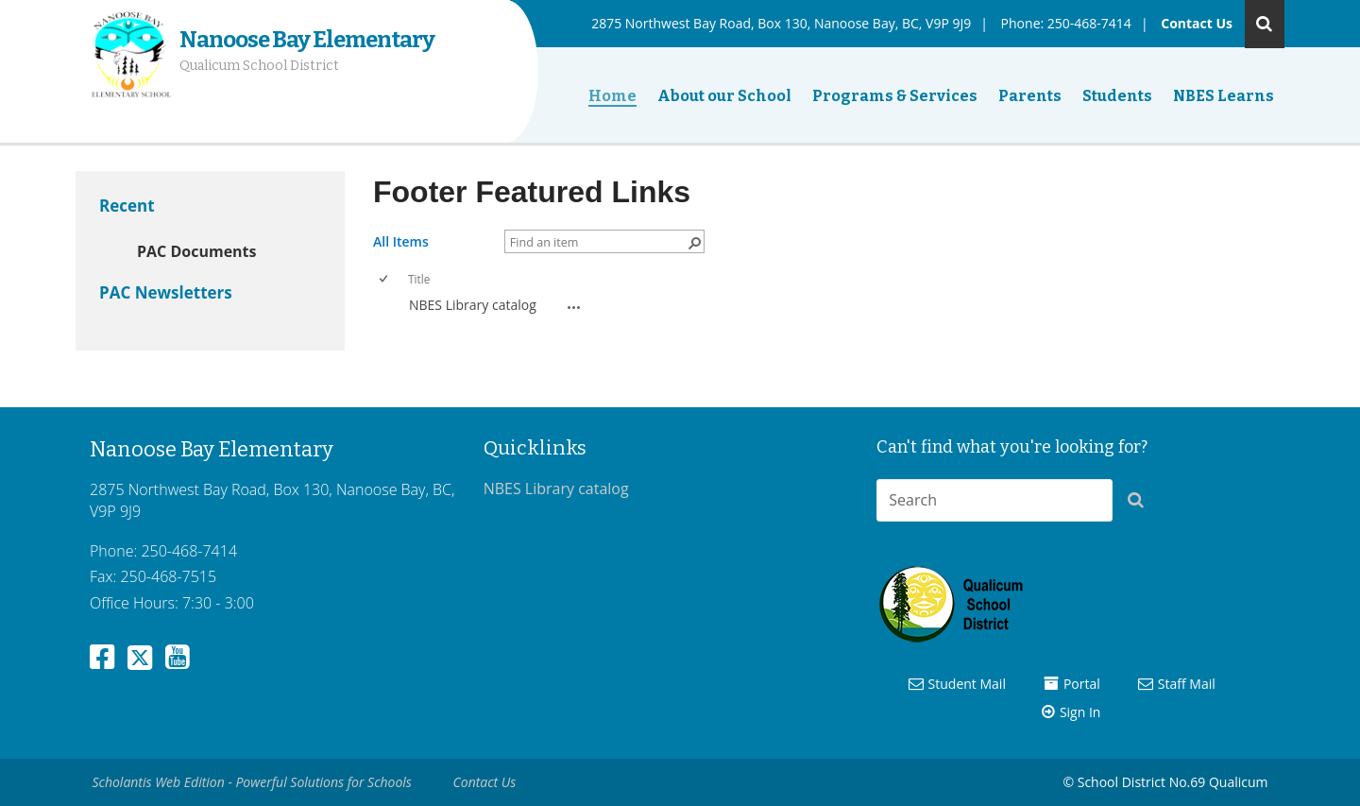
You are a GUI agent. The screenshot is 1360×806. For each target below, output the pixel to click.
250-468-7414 (1089, 23)
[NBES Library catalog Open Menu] (574, 307)
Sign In (1080, 712)
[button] (1141, 504)
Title (419, 278)
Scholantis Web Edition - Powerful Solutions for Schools (252, 782)
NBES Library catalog (472, 305)
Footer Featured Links (531, 192)
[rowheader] (388, 305)
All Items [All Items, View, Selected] (401, 241)
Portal (1081, 684)
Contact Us (1196, 23)
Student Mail (967, 684)
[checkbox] (385, 279)
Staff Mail (1187, 684)
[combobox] (994, 500)
